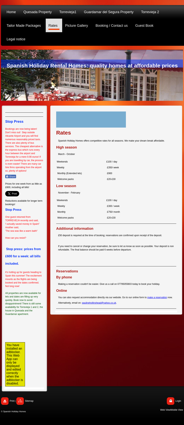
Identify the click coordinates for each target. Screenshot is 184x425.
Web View (165, 410)
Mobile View (177, 410)
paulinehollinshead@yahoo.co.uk (99, 302)
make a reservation (157, 297)
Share (10, 176)
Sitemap (29, 401)
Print (12, 401)
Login (178, 401)
